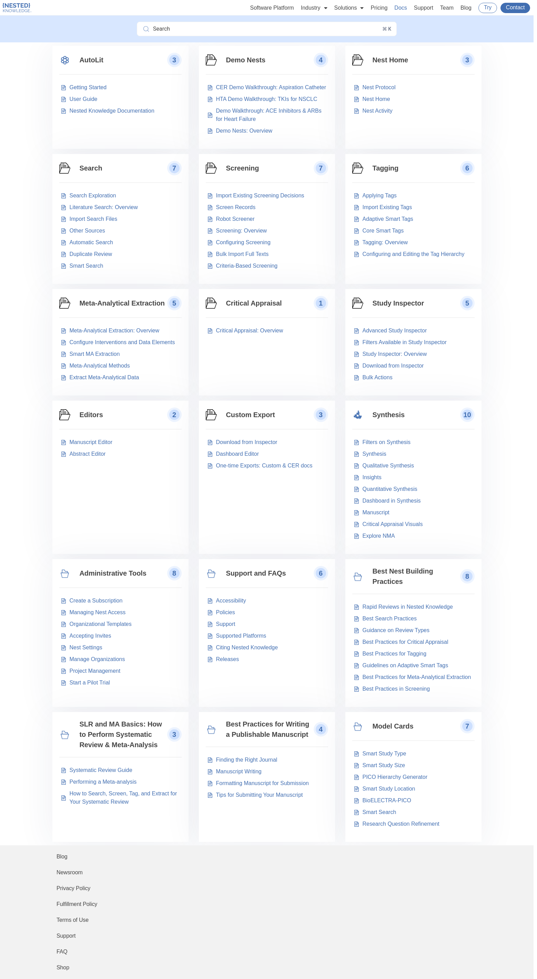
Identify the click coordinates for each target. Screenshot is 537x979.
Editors (91, 415)
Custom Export (250, 415)
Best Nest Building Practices (403, 576)
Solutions (349, 8)
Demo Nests (246, 60)
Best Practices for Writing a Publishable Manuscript (268, 729)
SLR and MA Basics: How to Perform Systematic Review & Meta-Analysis (121, 734)
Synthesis (389, 415)
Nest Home (390, 60)
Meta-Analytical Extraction (122, 303)
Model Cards (393, 726)
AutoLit (91, 60)
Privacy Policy (73, 888)
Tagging (386, 168)
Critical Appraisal (254, 303)
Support (423, 8)
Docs (400, 8)
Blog (466, 8)
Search (91, 168)
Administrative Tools (113, 573)
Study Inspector (398, 303)
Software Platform (272, 8)
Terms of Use (73, 920)
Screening (242, 168)
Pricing (379, 8)
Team (447, 8)
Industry (314, 8)
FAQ (62, 952)
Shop (63, 967)
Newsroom (70, 872)
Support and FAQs (256, 573)
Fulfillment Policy (77, 904)
